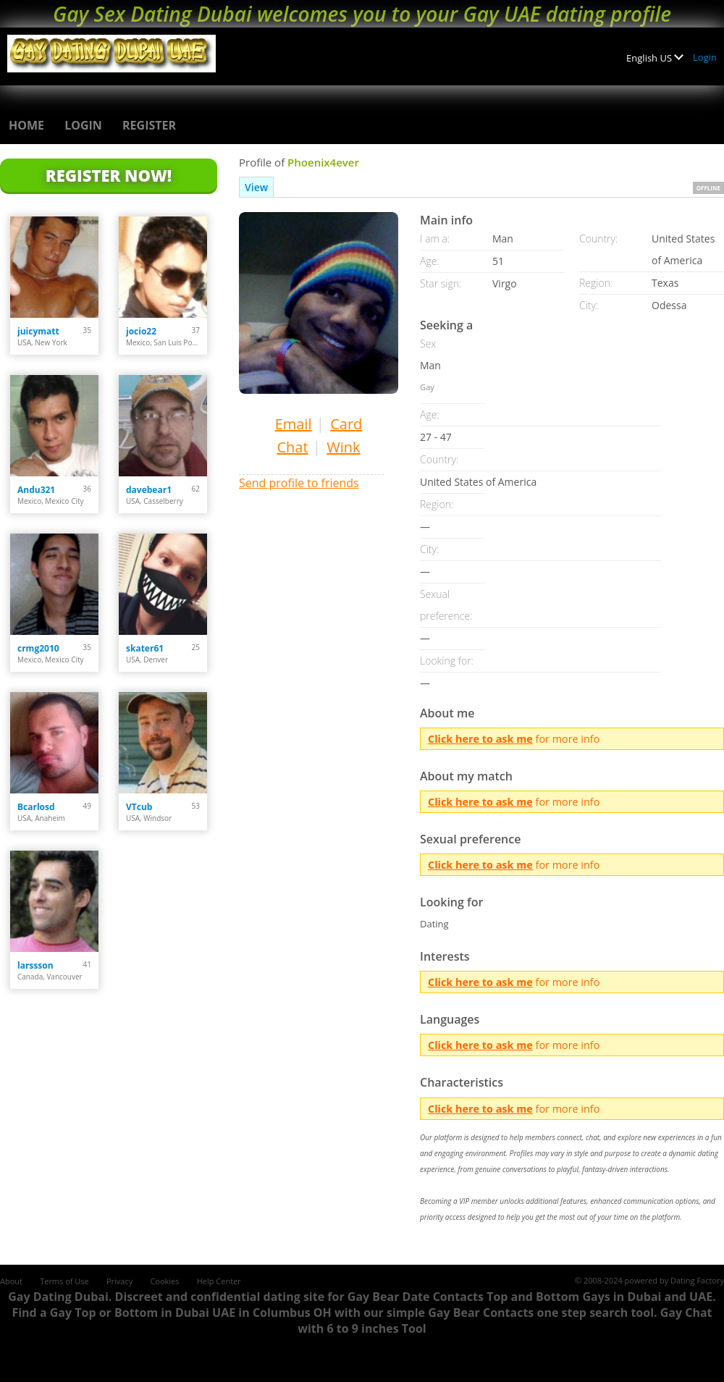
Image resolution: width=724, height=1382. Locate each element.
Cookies (164, 1281)
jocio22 (141, 331)
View (256, 187)
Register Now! (109, 175)
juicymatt (38, 331)
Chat (292, 447)
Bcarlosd (36, 807)
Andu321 (36, 490)
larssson (35, 965)
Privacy (119, 1281)
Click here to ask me (480, 739)
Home (26, 125)
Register (149, 125)
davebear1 (149, 490)
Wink (343, 447)
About (11, 1281)
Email (293, 424)
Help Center (219, 1281)
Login (705, 57)
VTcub (139, 807)
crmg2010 (38, 648)
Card (346, 424)
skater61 (145, 648)
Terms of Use (64, 1281)
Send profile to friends (299, 483)
